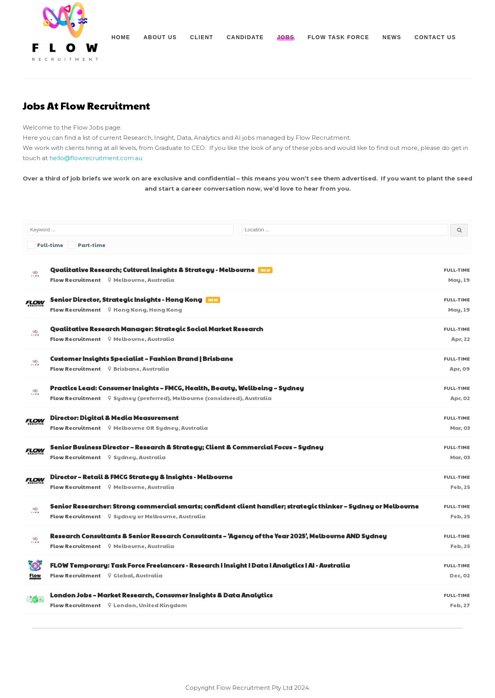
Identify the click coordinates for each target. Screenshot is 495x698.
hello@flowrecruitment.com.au (95, 158)
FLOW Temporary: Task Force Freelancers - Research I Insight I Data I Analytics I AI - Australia (200, 565)
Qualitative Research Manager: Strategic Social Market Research (156, 329)
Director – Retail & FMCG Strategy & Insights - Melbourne (141, 477)
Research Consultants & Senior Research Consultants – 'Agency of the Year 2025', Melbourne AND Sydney (218, 536)
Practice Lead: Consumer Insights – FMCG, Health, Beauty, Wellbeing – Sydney (177, 388)
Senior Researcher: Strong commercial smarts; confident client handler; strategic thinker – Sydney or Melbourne (234, 506)
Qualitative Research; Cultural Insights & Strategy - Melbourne (152, 270)
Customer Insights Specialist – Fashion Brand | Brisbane (141, 359)
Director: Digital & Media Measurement (114, 418)
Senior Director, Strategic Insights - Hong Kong (126, 299)
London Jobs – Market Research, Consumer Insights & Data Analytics (161, 595)
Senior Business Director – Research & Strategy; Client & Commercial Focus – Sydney (186, 447)
